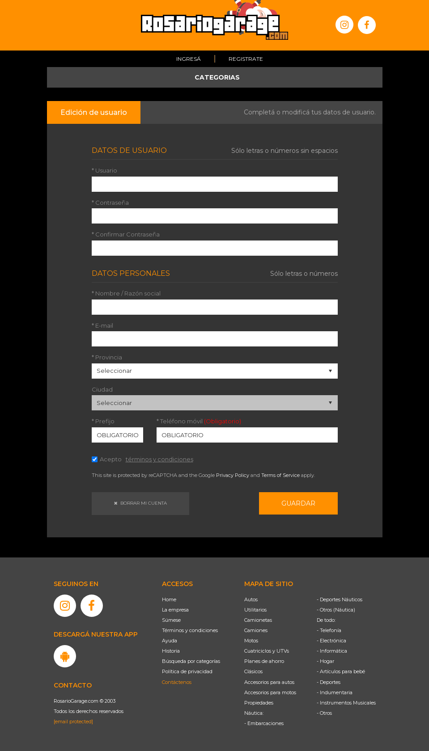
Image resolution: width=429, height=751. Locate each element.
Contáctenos (176, 682)
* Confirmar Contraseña (126, 234)
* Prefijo (103, 421)
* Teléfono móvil (199, 421)
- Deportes (328, 682)
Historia (171, 651)
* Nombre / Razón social (126, 293)
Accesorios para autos (269, 682)
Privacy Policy (232, 475)
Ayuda (169, 640)
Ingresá (188, 58)
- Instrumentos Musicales (346, 703)
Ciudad (102, 389)
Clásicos (253, 671)
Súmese (171, 620)
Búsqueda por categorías (191, 661)
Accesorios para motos (270, 692)
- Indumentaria (335, 692)
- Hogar (325, 661)
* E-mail (102, 325)
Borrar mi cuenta (140, 503)
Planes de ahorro (264, 661)
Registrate (246, 58)
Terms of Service (280, 475)
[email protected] (73, 721)
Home (169, 599)
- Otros (324, 713)
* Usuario (104, 170)
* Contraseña (110, 202)
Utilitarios (255, 610)
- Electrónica (331, 640)
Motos (251, 640)
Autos (251, 599)
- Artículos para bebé (341, 671)
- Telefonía (329, 630)
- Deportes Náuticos (339, 599)
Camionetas (258, 620)
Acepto (146, 459)
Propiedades (258, 703)
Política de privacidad (187, 671)
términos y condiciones (159, 459)
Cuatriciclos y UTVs (266, 651)
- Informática (332, 651)
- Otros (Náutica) (336, 610)
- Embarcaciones (264, 723)
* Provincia (107, 357)
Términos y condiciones (190, 630)
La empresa (175, 610)
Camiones (256, 630)
